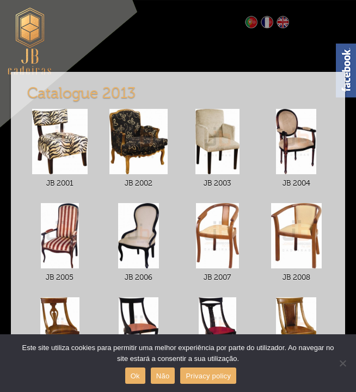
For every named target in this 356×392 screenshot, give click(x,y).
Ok (135, 376)
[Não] (342, 363)
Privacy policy (208, 376)
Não (163, 376)
